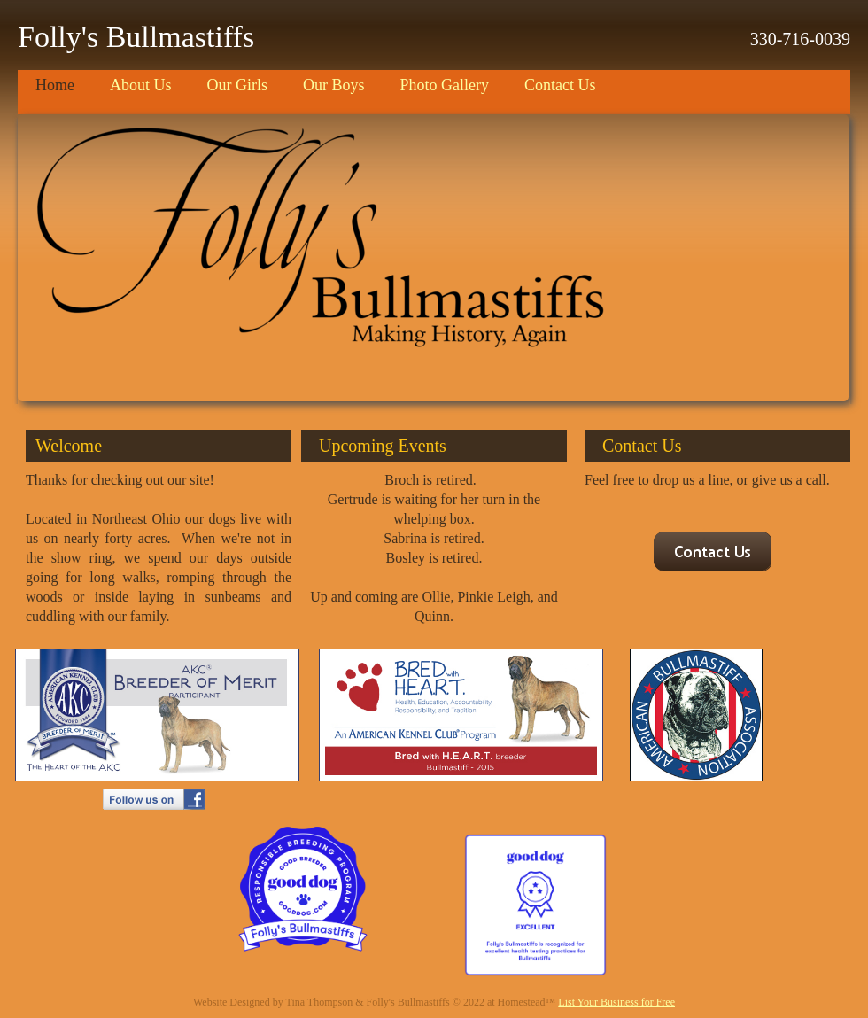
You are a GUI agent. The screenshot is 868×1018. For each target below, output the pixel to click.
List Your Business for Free (616, 1002)
